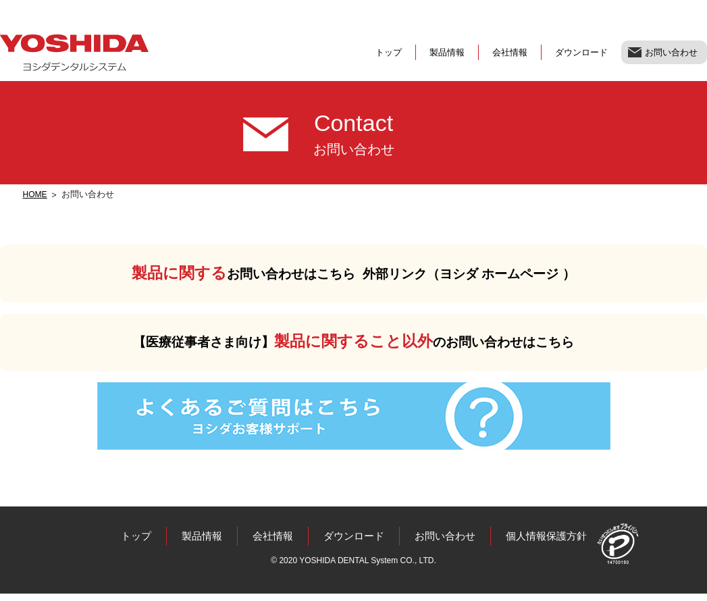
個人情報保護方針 (553, 542)
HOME (36, 194)
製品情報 (447, 52)
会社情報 (509, 52)
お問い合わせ (671, 52)
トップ (388, 52)
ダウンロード (581, 52)
